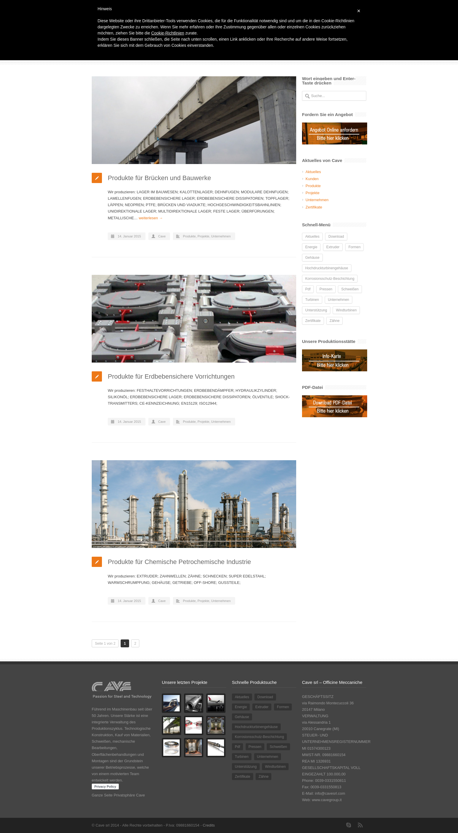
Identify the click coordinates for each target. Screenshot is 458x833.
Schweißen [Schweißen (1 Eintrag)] (349, 289)
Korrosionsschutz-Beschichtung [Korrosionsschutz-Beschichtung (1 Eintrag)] (329, 279)
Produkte (189, 236)
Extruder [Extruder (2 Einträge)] (332, 247)
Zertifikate (314, 207)
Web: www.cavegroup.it (322, 800)
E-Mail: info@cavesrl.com (323, 793)
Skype (349, 825)
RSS (360, 825)
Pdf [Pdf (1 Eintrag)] (307, 289)
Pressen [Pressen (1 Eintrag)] (326, 289)
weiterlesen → (151, 218)
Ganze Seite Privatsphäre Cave (118, 795)
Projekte (203, 236)
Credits (209, 825)
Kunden (312, 179)
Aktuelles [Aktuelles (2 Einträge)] (312, 236)
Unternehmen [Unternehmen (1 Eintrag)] (338, 300)
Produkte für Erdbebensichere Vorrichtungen (171, 376)
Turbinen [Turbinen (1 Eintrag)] (312, 300)
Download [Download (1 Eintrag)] (336, 236)
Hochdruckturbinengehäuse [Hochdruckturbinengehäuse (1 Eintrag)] (326, 268)
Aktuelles (313, 172)
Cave (162, 236)
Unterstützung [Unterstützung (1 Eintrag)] (316, 310)
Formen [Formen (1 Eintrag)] (354, 247)
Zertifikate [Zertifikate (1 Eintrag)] (313, 321)
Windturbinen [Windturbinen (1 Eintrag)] (346, 310)
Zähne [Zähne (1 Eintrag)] (334, 321)
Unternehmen (221, 236)
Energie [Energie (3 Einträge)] (311, 247)
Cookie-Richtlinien (167, 33)
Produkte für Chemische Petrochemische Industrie (179, 561)
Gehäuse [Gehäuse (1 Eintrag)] (312, 258)
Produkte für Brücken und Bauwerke (159, 178)
